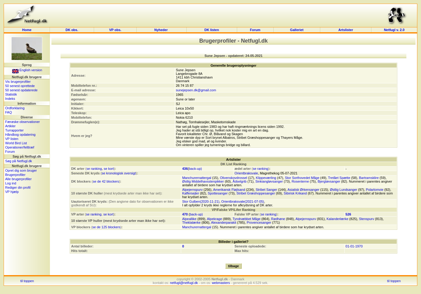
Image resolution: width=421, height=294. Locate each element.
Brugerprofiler (15, 175)
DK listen (211, 30)
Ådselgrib (240, 181)
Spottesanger (218, 193)
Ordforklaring (15, 108)
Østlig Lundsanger (343, 189)
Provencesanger (259, 222)
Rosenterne (300, 181)
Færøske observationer (22, 122)
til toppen (27, 281)
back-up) (195, 168)
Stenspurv (366, 219)
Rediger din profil (17, 187)
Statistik (11, 94)
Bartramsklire (369, 178)
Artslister (345, 30)
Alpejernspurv (192, 189)
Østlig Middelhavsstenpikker (203, 181)
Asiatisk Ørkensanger (303, 189)
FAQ (8, 112)
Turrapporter (14, 130)
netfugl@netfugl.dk (184, 283)
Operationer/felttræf (19, 147)
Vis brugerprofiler (18, 81)
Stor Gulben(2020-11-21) (200, 201)
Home (27, 30)
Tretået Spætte (339, 178)
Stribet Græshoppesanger (256, 193)
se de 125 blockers (106, 227)
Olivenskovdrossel (233, 178)
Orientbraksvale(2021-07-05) (242, 201)
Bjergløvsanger (329, 181)
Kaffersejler (190, 193)
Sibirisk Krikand (295, 193)
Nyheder (161, 30)
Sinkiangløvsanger (269, 181)
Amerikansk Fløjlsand (229, 189)
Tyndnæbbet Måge (247, 219)
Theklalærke (191, 222)
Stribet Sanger (266, 189)
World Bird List (16, 143)
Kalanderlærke (338, 219)
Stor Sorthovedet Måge (302, 178)
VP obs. (115, 30)
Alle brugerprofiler (18, 179)
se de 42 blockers (106, 181)
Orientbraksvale (246, 173)
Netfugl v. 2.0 (394, 30)
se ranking (94, 168)
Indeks (10, 98)
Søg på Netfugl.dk (18, 161)
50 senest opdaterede (21, 90)
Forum (255, 30)
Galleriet (296, 30)
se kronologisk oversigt (119, 173)
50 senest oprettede (20, 86)
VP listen (11, 139)
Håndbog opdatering (20, 134)
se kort (109, 168)
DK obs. (71, 30)
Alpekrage (214, 219)
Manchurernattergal (196, 178)
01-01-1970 (354, 246)
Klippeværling (266, 178)
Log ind (10, 183)
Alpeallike (189, 219)
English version (27, 70)
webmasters (221, 283)
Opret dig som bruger (21, 170)
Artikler (10, 126)
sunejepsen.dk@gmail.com (196, 90)
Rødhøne (278, 219)
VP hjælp (12, 192)
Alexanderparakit (223, 222)
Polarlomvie (374, 189)
